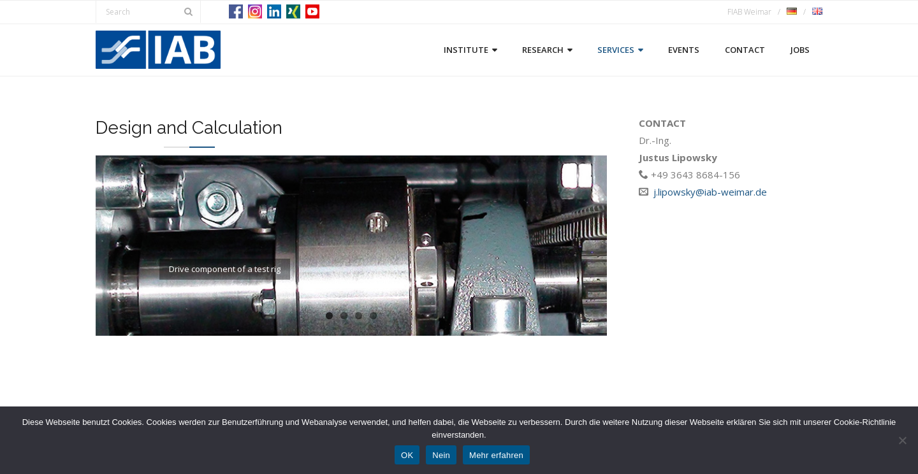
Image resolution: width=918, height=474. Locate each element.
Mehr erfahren (496, 455)
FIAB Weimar (749, 11)
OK (407, 455)
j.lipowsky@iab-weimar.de (710, 191)
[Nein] (902, 440)
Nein (441, 455)
